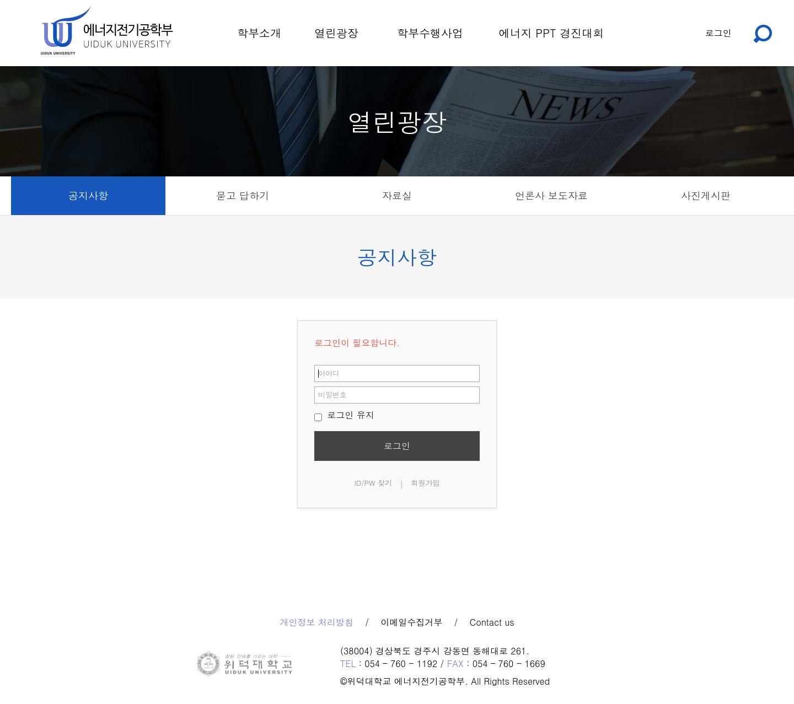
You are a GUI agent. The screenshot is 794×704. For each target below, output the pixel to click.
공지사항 (88, 195)
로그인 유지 (344, 415)
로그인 (718, 32)
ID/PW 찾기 (373, 482)
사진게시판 (706, 195)
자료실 (397, 195)
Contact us (492, 622)
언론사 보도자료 (551, 195)
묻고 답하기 (242, 195)
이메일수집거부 (411, 622)
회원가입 (425, 482)
